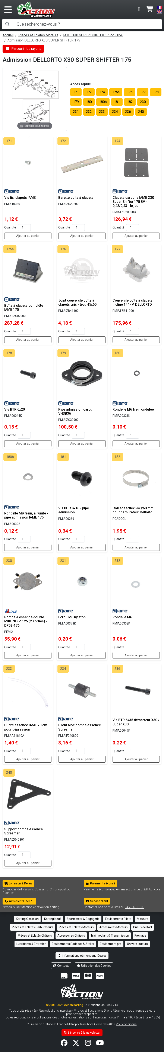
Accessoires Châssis (71, 935)
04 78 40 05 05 (134, 907)
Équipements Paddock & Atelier (73, 944)
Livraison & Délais (18, 883)
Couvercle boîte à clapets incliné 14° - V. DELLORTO (132, 302)
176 (130, 92)
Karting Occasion (27, 919)
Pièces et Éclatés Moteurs (38, 35)
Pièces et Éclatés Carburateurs (32, 927)
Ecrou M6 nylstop (72, 617)
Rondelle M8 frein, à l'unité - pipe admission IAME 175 (26, 515)
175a (116, 92)
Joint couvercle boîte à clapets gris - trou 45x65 (77, 302)
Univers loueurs (137, 944)
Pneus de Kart (142, 927)
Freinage (140, 935)
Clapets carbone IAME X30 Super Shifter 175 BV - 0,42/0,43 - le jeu (133, 202)
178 (156, 92)
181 (117, 102)
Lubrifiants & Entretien (31, 944)
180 (89, 102)
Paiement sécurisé (100, 883)
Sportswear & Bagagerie (83, 919)
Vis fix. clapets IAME (20, 198)
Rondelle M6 (122, 617)
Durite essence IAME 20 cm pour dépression (25, 727)
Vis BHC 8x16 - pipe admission (73, 510)
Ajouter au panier (28, 235)
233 (102, 112)
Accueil (8, 35)
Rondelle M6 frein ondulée (133, 409)
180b (103, 102)
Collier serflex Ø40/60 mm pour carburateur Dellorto (133, 510)
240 (141, 112)
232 (89, 112)
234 (115, 112)
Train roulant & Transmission (110, 935)
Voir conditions (126, 1024)
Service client (97, 901)
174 (102, 92)
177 (143, 92)
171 (76, 92)
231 (76, 112)
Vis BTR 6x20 (14, 409)
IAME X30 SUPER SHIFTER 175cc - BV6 (93, 35)
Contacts (61, 965)
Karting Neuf (52, 919)
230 (143, 102)
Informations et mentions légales (82, 955)
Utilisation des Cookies (94, 965)
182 (130, 102)
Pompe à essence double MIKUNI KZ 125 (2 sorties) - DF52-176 (25, 621)
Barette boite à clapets (76, 198)
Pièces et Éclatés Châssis (35, 935)
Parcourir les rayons (23, 49)
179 (76, 102)
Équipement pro (111, 944)
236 (128, 112)
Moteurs (142, 919)
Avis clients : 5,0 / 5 (19, 901)
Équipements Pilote (118, 919)
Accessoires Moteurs (113, 927)
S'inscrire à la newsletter (82, 1032)
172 (89, 92)
